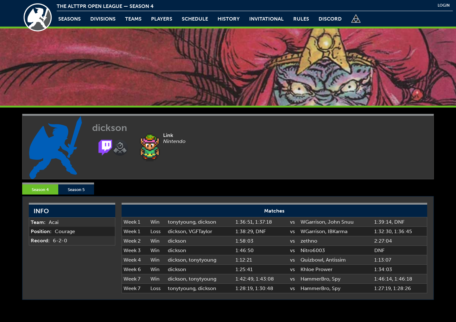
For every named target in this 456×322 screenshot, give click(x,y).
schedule (195, 19)
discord (330, 19)
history (229, 19)
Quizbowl (312, 260)
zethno (309, 241)
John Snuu (341, 222)
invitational (266, 19)
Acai (54, 222)
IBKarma (337, 231)
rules (301, 19)
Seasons (69, 19)
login (444, 5)
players (161, 19)
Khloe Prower (316, 269)
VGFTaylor (200, 231)
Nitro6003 (313, 250)
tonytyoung (181, 222)
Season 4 (40, 189)
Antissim (336, 260)
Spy (336, 279)
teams (133, 19)
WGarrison (313, 222)
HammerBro (315, 279)
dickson (207, 222)
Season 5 (76, 189)
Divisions (103, 19)
